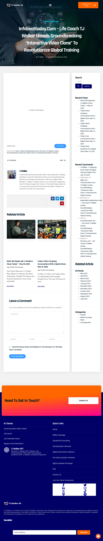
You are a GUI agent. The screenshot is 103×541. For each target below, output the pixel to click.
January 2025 (85, 299)
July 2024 (84, 314)
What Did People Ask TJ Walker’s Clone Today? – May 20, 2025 (21, 264)
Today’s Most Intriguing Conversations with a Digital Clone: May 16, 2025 (88, 129)
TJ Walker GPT (19, 453)
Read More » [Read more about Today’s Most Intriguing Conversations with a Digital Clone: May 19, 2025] (42, 287)
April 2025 (84, 291)
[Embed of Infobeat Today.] (36, 110)
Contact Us (58, 478)
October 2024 (85, 307)
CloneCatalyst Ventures (64, 450)
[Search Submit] (78, 86)
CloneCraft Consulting (63, 444)
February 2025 (85, 296)
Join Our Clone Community (66, 484)
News (82, 335)
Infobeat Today (11, 146)
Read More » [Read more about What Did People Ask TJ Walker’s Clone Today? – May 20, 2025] (11, 289)
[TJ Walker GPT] (6, 454)
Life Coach (9, 437)
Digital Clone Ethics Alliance (66, 456)
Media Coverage (51, 21)
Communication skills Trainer (18, 432)
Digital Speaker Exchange (65, 467)
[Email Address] (44, 536)
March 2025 (84, 294)
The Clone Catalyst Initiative (66, 461)
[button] (50, 5)
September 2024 (86, 309)
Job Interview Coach (13, 442)
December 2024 (86, 302)
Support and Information (16, 447)
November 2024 (86, 304)
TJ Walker (84, 170)
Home (55, 433)
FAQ (54, 473)
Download (60, 146)
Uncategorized (85, 338)
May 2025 (84, 289)
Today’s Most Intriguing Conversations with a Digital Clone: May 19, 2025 (52, 264)
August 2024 (85, 312)
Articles (83, 330)
